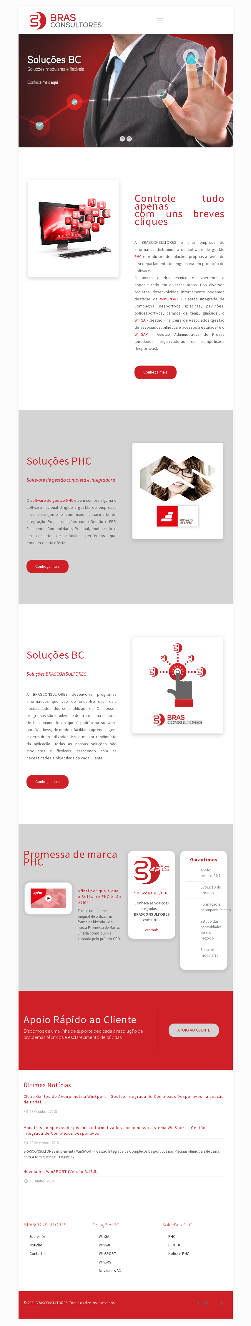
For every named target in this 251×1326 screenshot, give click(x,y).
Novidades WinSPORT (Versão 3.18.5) (61, 1171)
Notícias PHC (178, 1253)
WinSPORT (169, 299)
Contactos (37, 1253)
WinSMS (105, 1262)
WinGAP (141, 334)
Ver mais (151, 929)
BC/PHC (174, 1245)
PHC (138, 256)
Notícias (35, 1245)
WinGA (140, 320)
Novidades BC (110, 1270)
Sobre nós (37, 1236)
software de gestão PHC (51, 500)
